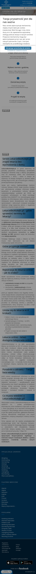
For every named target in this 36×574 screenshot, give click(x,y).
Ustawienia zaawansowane (17, 51)
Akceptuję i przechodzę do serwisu (18, 48)
